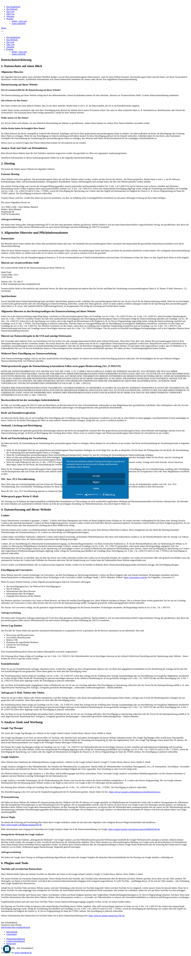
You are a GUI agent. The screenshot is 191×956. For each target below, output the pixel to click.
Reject (96, 482)
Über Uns (10, 14)
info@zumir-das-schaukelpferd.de (15, 927)
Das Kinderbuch (13, 7)
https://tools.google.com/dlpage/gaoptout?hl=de (21, 825)
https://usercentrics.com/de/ (135, 577)
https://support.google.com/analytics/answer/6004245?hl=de (134, 829)
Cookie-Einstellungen (15, 941)
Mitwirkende (11, 932)
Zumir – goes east (19, 21)
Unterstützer (11, 934)
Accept (96, 475)
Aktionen (10, 16)
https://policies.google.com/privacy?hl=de (106, 915)
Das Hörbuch (12, 9)
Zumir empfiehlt (19, 23)
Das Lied (10, 11)
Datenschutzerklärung (15, 939)
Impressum (11, 943)
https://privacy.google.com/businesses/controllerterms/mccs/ (134, 792)
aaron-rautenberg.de (23, 952)
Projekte (9, 19)
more (96, 488)
